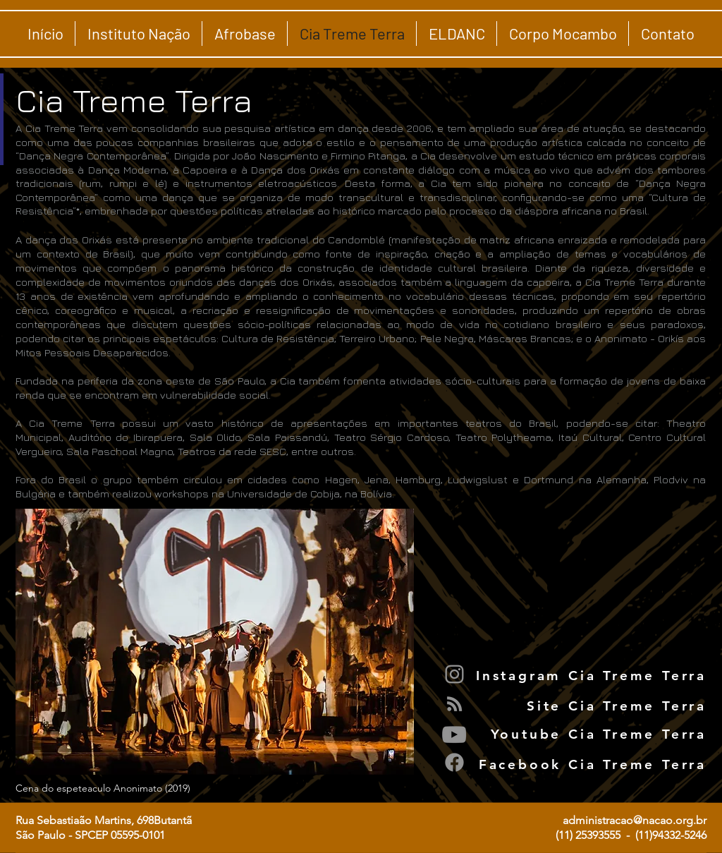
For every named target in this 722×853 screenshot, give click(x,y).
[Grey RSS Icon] (454, 703)
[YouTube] (454, 734)
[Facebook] (454, 762)
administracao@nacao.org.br (634, 819)
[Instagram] (454, 674)
